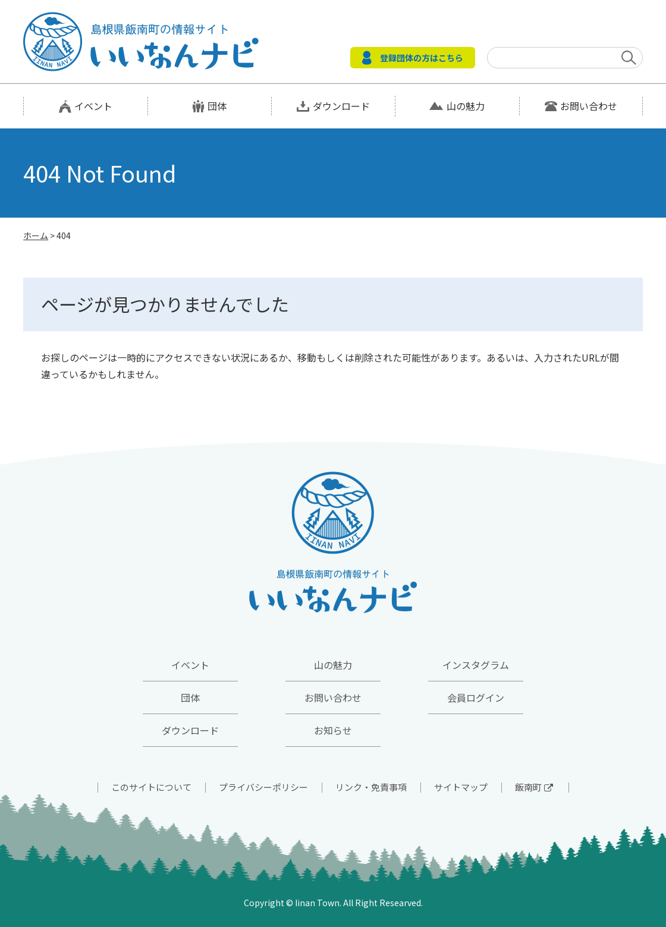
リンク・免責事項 (371, 787)
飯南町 (534, 787)
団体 (217, 106)
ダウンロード (341, 106)
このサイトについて (151, 787)
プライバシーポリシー (263, 787)
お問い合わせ (588, 106)
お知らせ (333, 730)
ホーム (35, 235)
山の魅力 (466, 106)
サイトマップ (461, 787)
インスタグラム (475, 665)
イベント (93, 106)
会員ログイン (475, 697)
